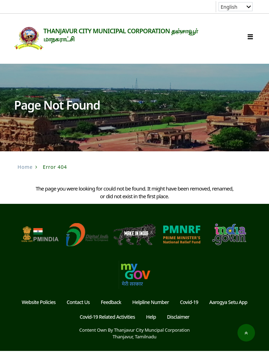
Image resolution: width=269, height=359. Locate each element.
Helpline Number (150, 310)
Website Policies (39, 310)
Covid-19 (189, 310)
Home (25, 175)
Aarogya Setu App (228, 310)
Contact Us (78, 310)
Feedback (111, 310)
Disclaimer (178, 325)
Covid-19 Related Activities (107, 325)
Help (151, 325)
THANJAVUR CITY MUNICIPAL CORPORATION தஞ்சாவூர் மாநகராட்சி (131, 35)
